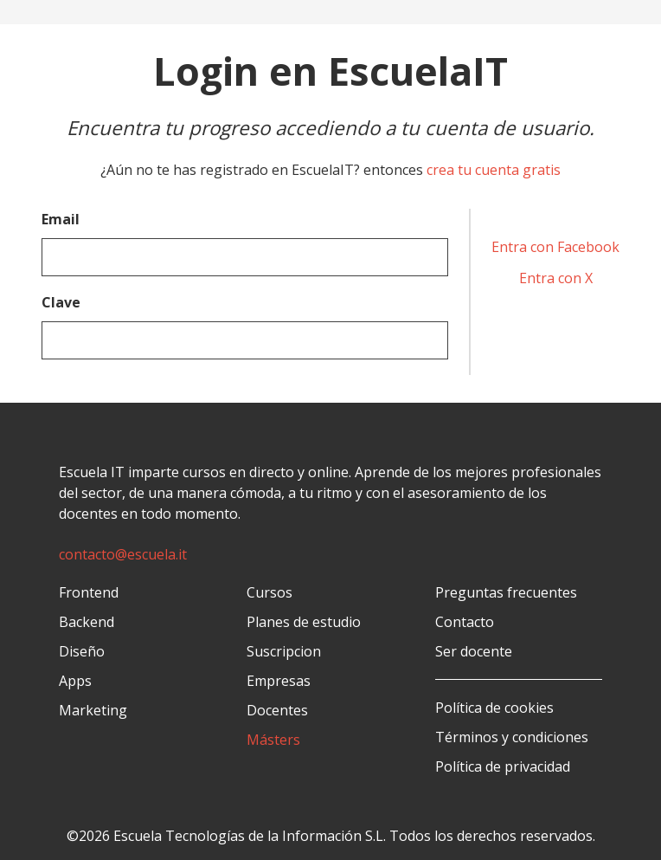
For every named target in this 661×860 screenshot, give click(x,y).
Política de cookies (494, 707)
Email (61, 219)
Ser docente (473, 651)
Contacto (464, 621)
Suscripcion (284, 651)
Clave (61, 302)
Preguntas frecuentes (506, 592)
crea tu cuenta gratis (494, 169)
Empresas (279, 680)
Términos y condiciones (511, 737)
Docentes (277, 710)
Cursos (269, 592)
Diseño (82, 651)
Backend (86, 621)
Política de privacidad (502, 766)
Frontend (89, 592)
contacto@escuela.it (123, 554)
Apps (75, 680)
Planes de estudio (304, 621)
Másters (273, 739)
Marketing (93, 710)
